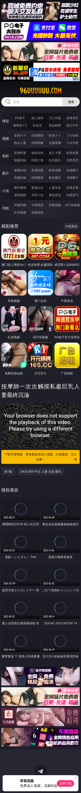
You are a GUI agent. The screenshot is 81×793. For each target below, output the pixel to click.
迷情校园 (20, 195)
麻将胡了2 (20, 125)
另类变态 (72, 160)
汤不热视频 (72, 205)
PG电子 (20, 118)
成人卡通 (55, 153)
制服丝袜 (20, 160)
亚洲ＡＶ (20, 135)
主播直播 (55, 143)
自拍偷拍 (37, 135)
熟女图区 (55, 177)
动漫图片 (72, 170)
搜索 (71, 102)
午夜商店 (37, 205)
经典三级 (37, 160)
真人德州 (37, 118)
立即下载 (65, 783)
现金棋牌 (55, 125)
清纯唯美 (37, 177)
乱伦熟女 (55, 160)
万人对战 (55, 118)
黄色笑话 (55, 195)
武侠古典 (72, 187)
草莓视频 (55, 205)
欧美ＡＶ (55, 135)
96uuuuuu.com (41, 90)
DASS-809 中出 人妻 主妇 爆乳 (40, 471)
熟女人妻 (20, 143)
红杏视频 (20, 212)
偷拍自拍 (37, 153)
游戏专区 (72, 118)
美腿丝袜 (20, 177)
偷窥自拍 (20, 170)
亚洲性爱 (20, 153)
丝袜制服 (37, 143)
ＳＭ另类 (72, 143)
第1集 (8, 471)
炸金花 (37, 125)
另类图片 (72, 177)
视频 (5, 138)
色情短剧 (37, 212)
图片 (5, 173)
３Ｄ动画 (72, 135)
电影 (5, 155)
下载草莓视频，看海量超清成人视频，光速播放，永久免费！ (41, 457)
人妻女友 (55, 187)
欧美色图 (55, 170)
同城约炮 (20, 205)
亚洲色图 (37, 170)
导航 (5, 208)
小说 (5, 190)
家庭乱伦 (37, 187)
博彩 (5, 121)
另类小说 (37, 195)
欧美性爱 (72, 153)
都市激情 (20, 187)
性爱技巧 (72, 195)
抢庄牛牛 (72, 125)
